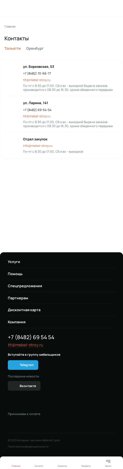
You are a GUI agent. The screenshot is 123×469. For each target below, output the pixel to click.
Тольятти (12, 48)
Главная (9, 26)
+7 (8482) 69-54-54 (37, 110)
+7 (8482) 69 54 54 (31, 337)
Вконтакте (28, 386)
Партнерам (18, 298)
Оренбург (35, 48)
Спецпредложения (25, 285)
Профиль (86, 465)
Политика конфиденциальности (28, 446)
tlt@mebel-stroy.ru (36, 80)
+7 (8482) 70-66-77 (37, 73)
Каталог (39, 465)
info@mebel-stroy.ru (37, 146)
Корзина (62, 465)
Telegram (27, 365)
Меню (108, 463)
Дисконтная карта (24, 309)
